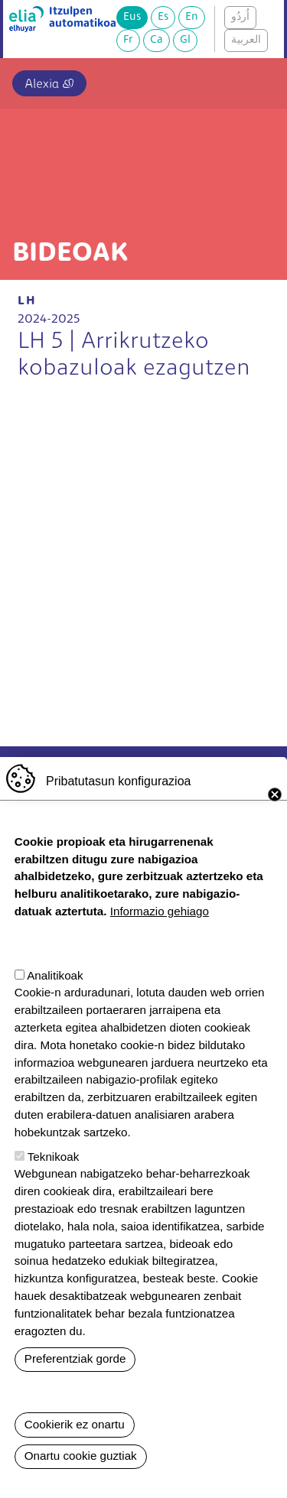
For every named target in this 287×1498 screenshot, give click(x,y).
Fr (128, 40)
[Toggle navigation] (259, 80)
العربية (246, 40)
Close (275, 794)
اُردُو (240, 17)
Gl (185, 40)
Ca (156, 40)
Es (163, 17)
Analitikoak (55, 975)
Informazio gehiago (159, 911)
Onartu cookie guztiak (80, 1455)
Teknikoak (54, 1156)
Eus (132, 17)
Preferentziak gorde (75, 1358)
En (191, 17)
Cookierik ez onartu (74, 1424)
